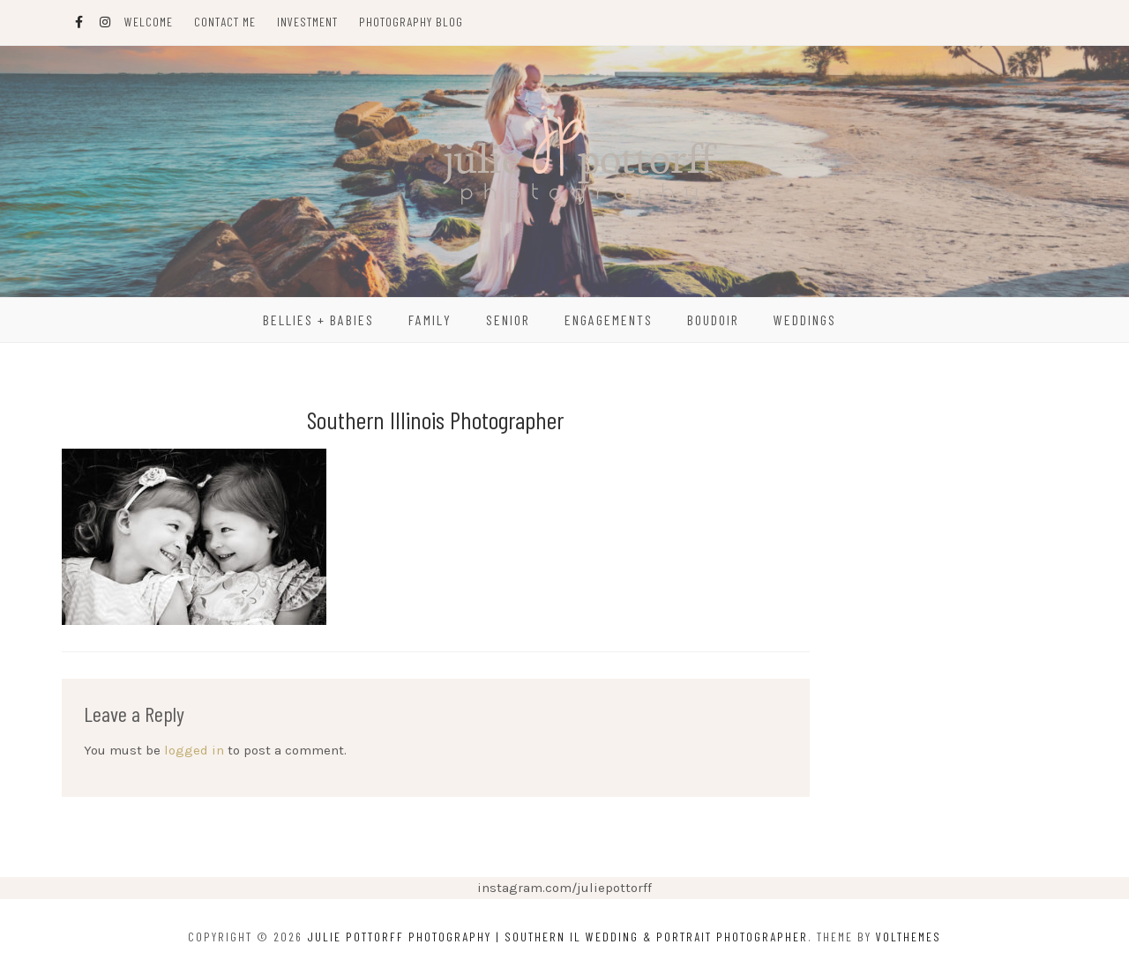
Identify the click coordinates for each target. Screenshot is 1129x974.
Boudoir (713, 319)
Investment (307, 21)
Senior (508, 319)
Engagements (608, 319)
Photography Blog (411, 21)
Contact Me (225, 21)
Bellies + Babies (318, 319)
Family (430, 319)
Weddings (805, 319)
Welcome (148, 21)
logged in (194, 750)
